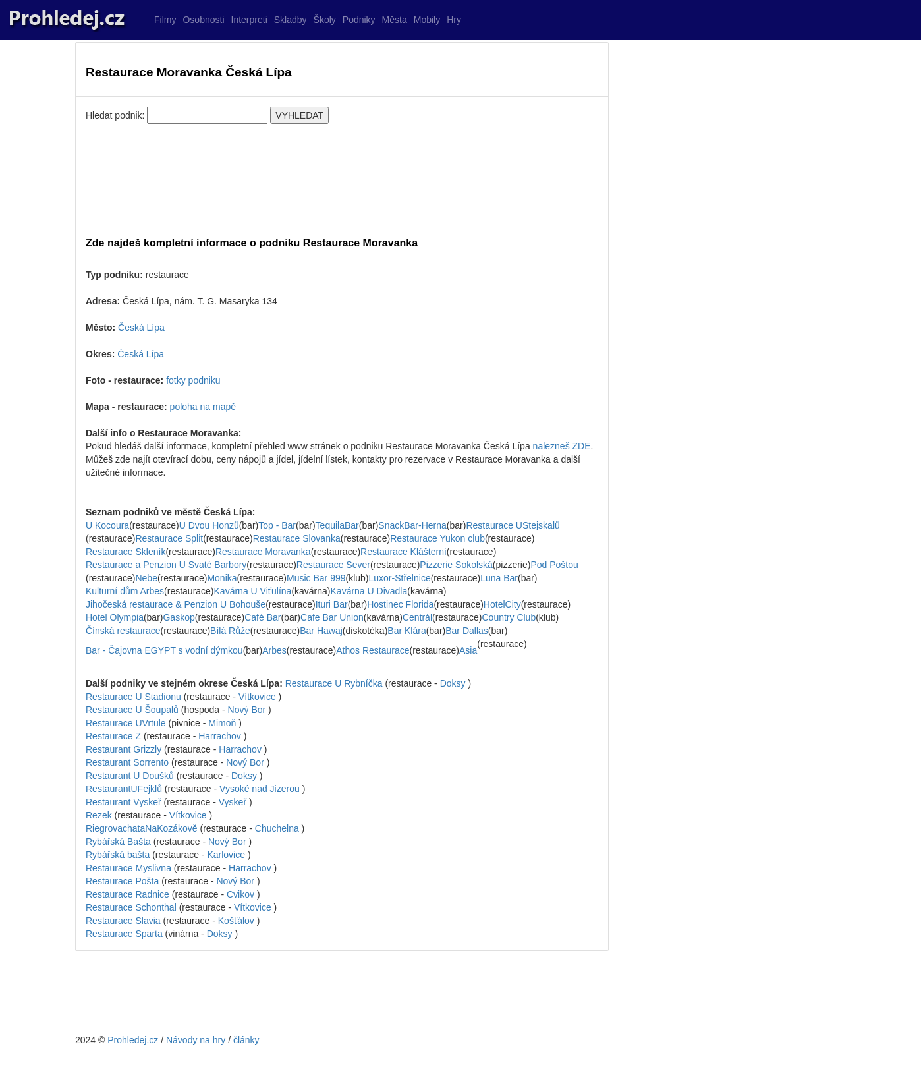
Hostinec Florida (400, 604)
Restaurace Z (113, 736)
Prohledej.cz (132, 1040)
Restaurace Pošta (122, 881)
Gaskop (178, 617)
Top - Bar (277, 525)
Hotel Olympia (115, 617)
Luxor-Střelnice (400, 578)
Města (394, 19)
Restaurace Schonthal (131, 907)
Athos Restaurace (372, 650)
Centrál (417, 617)
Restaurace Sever (333, 564)
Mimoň (222, 723)
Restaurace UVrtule (126, 723)
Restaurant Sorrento (127, 762)
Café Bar (262, 617)
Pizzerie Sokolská (456, 564)
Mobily (427, 19)
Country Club (509, 617)
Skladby (290, 19)
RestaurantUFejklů (124, 789)
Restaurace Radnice (127, 894)
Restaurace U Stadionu (133, 696)
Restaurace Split (169, 538)
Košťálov (236, 920)
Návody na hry (195, 1040)
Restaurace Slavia (123, 920)
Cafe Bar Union (332, 617)
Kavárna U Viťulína (253, 591)
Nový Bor (247, 709)
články (246, 1040)
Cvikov (240, 894)
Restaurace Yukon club (437, 538)
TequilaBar (337, 525)
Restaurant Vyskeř (123, 802)
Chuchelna (277, 828)
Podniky (359, 19)
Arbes (274, 650)
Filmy (165, 19)
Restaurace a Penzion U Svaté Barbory (166, 564)
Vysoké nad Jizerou (259, 789)
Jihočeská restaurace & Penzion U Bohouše (175, 604)
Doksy (453, 683)
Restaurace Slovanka (297, 538)
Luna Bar (499, 578)
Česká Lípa (141, 327)
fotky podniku (193, 380)
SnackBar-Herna (412, 525)
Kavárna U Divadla (369, 591)
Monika (222, 578)
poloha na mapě (203, 406)
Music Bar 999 (316, 578)
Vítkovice (257, 696)
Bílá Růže (230, 630)
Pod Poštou (554, 564)
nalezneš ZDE (562, 446)
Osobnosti (203, 19)
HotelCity (502, 604)
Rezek (99, 815)
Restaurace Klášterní (403, 551)
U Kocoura (107, 525)
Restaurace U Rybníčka (334, 683)
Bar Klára (406, 630)
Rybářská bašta (118, 854)
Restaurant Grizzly (123, 749)
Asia (468, 650)
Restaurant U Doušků (130, 775)
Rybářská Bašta (118, 841)
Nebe (146, 578)
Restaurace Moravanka (263, 551)
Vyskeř (232, 802)
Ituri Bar (332, 604)
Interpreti (249, 19)
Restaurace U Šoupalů (132, 709)
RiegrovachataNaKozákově (142, 828)
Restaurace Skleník (125, 551)
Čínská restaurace (123, 630)
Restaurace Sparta (124, 934)
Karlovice (226, 854)
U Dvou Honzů (209, 525)
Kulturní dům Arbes (125, 591)
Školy (325, 19)
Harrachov (219, 736)
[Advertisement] (342, 174)
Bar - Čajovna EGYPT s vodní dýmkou (164, 650)
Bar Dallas (466, 630)
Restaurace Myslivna (128, 868)
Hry (454, 19)
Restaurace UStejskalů (512, 525)
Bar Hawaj (321, 630)
